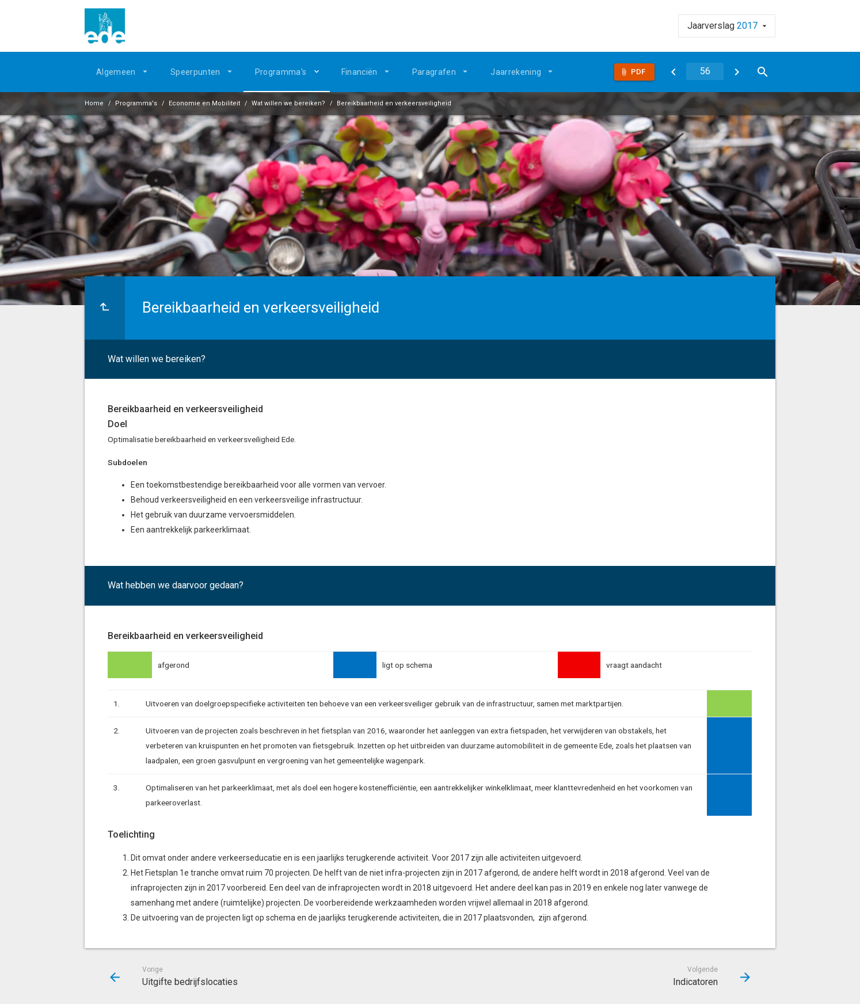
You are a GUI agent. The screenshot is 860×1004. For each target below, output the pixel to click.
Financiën (359, 72)
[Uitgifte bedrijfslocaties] (673, 72)
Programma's (281, 72)
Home (94, 103)
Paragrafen (434, 72)
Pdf (638, 71)
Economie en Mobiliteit (204, 103)
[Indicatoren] (736, 72)
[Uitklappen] (318, 71)
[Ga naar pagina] (705, 71)
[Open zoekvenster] (762, 72)
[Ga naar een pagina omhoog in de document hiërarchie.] (105, 308)
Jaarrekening (515, 72)
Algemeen (116, 72)
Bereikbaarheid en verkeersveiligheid (394, 103)
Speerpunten (195, 72)
